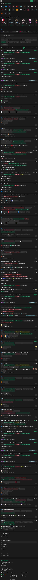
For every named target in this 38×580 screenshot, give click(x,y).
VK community (23, 576)
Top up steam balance (5, 554)
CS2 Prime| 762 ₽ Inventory (7, 342)
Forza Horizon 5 (23, 31)
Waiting (3, 388)
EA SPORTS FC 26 (14, 31)
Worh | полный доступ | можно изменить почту (11, 184)
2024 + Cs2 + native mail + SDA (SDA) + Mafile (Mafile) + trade (12, 51)
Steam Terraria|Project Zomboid (8, 162)
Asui (3, 151)
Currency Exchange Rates (6, 541)
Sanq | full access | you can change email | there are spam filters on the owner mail (15, 173)
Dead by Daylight (5, 31)
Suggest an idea (4, 548)
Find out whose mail (5, 556)
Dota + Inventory (5, 240)
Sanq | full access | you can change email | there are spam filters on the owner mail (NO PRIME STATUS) (15, 206)
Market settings (4, 537)
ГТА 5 (31, 31)
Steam (3, 129)
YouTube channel (23, 577)
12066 (34, 48)
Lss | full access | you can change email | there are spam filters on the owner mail (15, 499)
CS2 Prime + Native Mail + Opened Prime (9, 306)
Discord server (23, 578)
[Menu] (1, 0)
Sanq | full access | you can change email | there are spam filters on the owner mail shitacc (15, 84)
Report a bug (4, 547)
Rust (3, 251)
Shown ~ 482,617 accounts (30, 40)
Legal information (13, 575)
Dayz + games (4, 364)
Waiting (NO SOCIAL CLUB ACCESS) (8, 410)
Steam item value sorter (5, 553)
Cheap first (9, 43)
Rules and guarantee (5, 534)
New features (4, 545)
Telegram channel (23, 575)
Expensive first (15, 43)
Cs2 (2, 319)
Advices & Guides (4, 536)
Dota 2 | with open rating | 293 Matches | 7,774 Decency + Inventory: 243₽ (15, 353)
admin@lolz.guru (3, 566)
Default (3, 43)
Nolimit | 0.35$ (4, 476)
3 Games (3, 229)
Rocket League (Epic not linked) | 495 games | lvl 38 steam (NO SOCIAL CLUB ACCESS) (16, 421)
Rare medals (4, 284)
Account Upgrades (5, 539)
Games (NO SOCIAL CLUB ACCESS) (8, 510)
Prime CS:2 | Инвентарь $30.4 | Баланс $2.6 (10, 273)
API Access (3, 550)
